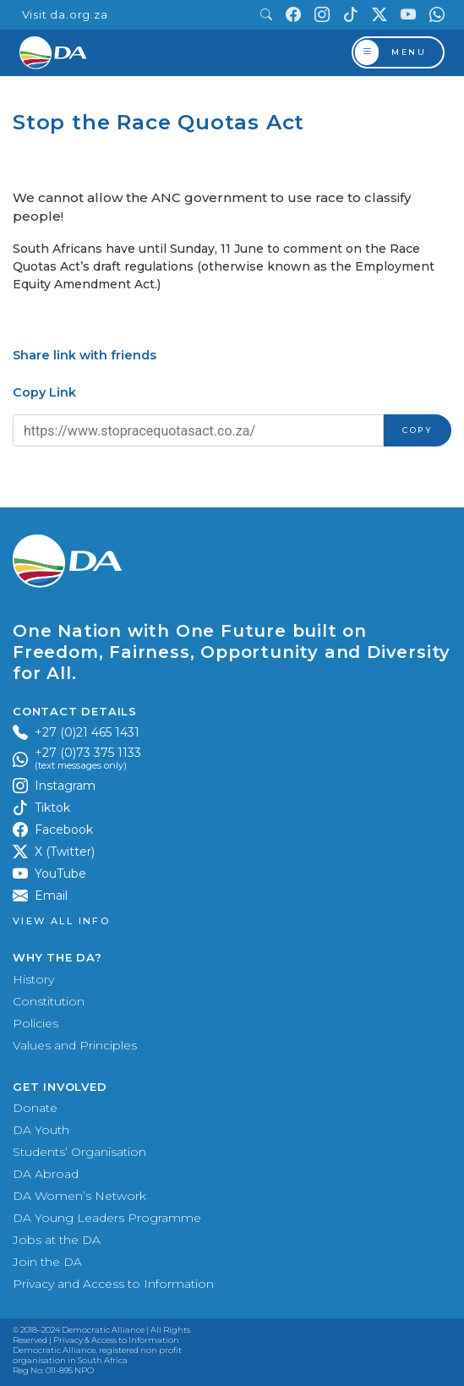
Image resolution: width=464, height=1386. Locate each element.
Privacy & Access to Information (116, 1340)
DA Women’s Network (79, 1195)
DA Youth (41, 1129)
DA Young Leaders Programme (107, 1217)
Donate (35, 1107)
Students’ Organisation (79, 1151)
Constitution (49, 1001)
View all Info (61, 921)
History (33, 979)
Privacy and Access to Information (113, 1283)
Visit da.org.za (65, 14)
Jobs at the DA (57, 1239)
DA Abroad (46, 1173)
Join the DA (47, 1261)
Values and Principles (75, 1045)
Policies (35, 1023)
